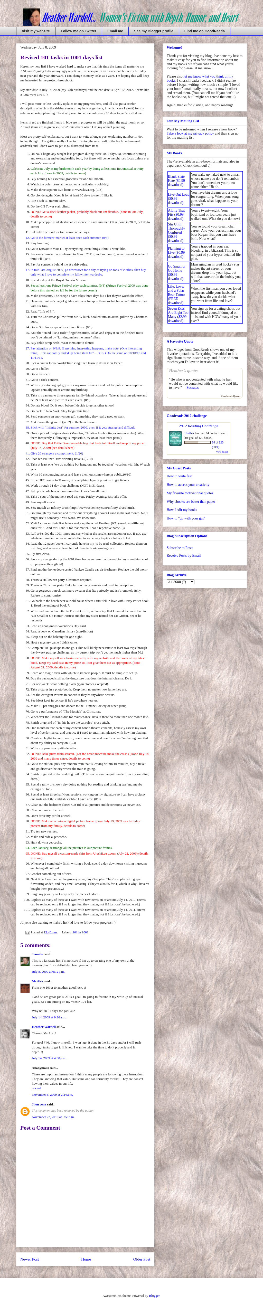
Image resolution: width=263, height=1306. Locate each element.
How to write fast (179, 476)
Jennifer (38, 954)
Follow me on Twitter (78, 31)
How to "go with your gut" (186, 518)
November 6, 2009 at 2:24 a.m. (52, 1094)
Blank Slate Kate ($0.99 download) (176, 181)
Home (86, 1259)
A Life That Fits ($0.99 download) (176, 215)
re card (36, 1088)
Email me (115, 31)
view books (222, 451)
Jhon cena (39, 1104)
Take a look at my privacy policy (190, 133)
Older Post (141, 1259)
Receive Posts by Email (184, 555)
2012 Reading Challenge (198, 426)
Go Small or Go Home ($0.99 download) (176, 272)
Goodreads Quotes (230, 396)
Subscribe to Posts (180, 548)
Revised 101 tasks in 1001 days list (61, 57)
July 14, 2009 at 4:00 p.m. (49, 1058)
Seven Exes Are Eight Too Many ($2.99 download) (178, 315)
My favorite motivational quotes (190, 493)
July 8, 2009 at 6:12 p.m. (48, 971)
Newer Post (29, 1259)
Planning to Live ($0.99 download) (176, 253)
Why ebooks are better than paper (191, 502)
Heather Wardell (44, 1027)
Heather (189, 433)
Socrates (192, 388)
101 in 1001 (80, 932)
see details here (63, 448)
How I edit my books (182, 510)
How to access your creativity (188, 485)
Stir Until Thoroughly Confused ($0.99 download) (176, 232)
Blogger (154, 1296)
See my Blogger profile (153, 31)
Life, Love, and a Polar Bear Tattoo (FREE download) (176, 295)
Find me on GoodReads (204, 31)
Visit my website (36, 31)
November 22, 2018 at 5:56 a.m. (53, 1117)
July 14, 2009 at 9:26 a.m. (49, 1017)
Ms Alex (37, 981)
